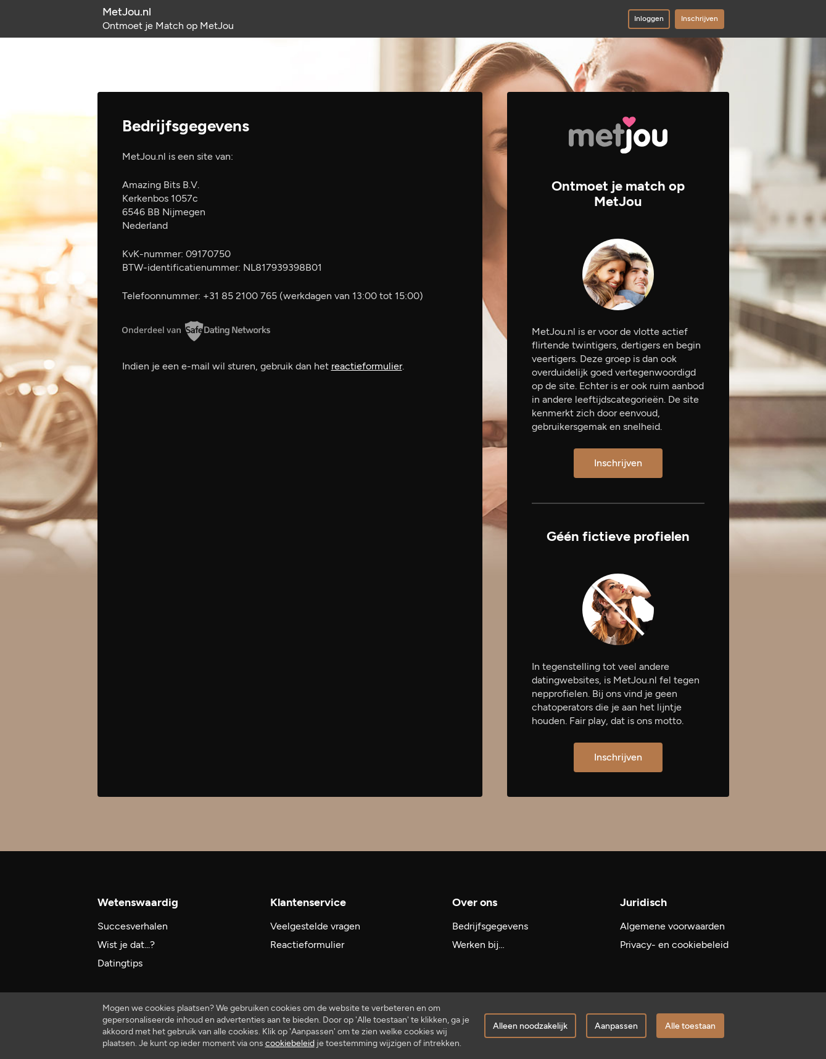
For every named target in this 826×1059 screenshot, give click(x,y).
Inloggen (649, 18)
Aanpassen (616, 1026)
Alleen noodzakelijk (530, 1026)
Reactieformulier (307, 944)
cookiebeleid (290, 1043)
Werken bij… (478, 944)
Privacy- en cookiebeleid (674, 944)
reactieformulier (366, 366)
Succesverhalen (132, 926)
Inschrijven (699, 18)
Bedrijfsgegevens (490, 926)
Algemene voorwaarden (672, 926)
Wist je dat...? (126, 944)
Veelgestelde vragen (315, 926)
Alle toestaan (690, 1026)
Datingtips (119, 963)
